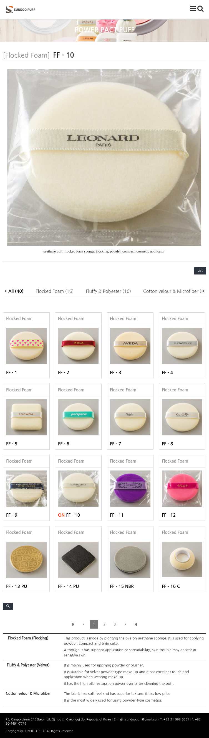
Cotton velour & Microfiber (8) (174, 291)
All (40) (16, 291)
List (200, 270)
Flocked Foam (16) (55, 291)
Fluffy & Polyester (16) (108, 291)
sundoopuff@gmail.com (142, 719)
